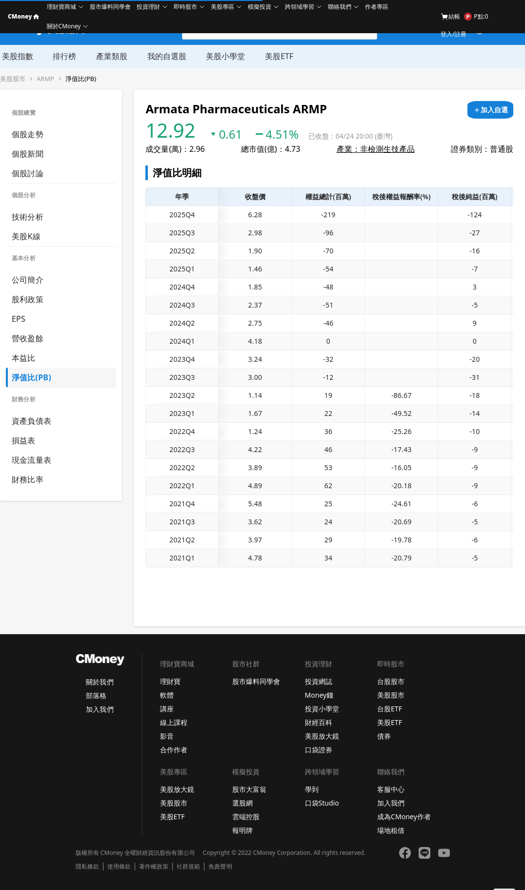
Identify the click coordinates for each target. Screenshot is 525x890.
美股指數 (15, 56)
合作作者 (173, 749)
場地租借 (390, 830)
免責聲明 (220, 866)
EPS (18, 318)
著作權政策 (153, 866)
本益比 (24, 357)
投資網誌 (318, 681)
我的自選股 (163, 56)
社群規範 (188, 866)
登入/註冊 (453, 34)
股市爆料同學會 (110, 6)
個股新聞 (27, 153)
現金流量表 (31, 460)
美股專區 (222, 6)
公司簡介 (27, 279)
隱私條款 (87, 866)
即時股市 (185, 6)
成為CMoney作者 (404, 816)
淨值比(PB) (80, 79)
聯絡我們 (339, 6)
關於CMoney (64, 26)
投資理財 (148, 6)
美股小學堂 (222, 56)
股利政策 (27, 299)
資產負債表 (31, 420)
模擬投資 (259, 6)
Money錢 (319, 695)
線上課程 (173, 722)
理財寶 (170, 681)
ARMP (45, 79)
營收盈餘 (27, 338)
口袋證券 (318, 749)
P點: (476, 17)
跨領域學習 (299, 6)
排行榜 (62, 56)
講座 (167, 708)
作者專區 (376, 6)
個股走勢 (27, 134)
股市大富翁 (249, 789)
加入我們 (99, 709)
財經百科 (318, 722)
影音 (167, 736)
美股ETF (276, 56)
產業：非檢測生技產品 (376, 149)
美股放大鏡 (322, 736)
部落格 (96, 695)
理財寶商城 (61, 6)
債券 (384, 736)
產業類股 (109, 56)
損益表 (24, 440)
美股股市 (12, 79)
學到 (312, 789)
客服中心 (390, 789)
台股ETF (389, 708)
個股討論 (27, 173)
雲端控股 (246, 816)
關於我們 (99, 681)
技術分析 (27, 216)
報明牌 (242, 830)
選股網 (242, 802)
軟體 (167, 695)
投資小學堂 (322, 708)
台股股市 (390, 681)
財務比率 (27, 479)
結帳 (450, 17)
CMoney (23, 16)
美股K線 (26, 236)
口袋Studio (322, 802)
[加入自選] (490, 110)
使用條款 (119, 866)
